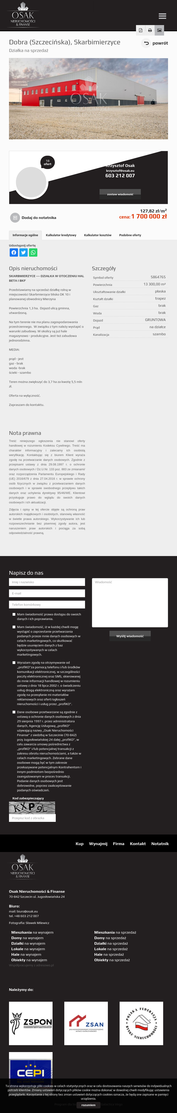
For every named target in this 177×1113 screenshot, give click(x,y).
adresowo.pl (45, 965)
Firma (118, 843)
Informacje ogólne (25, 235)
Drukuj (150, 30)
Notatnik (160, 843)
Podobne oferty (130, 235)
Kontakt (138, 843)
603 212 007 (120, 175)
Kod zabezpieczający (28, 798)
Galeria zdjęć (159, 30)
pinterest (129, 6)
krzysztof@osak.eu (120, 170)
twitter (100, 6)
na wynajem (32, 932)
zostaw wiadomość (120, 194)
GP (138, 6)
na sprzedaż (115, 932)
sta (148, 6)
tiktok (166, 6)
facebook (119, 6)
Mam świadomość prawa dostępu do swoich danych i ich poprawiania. (46, 616)
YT (110, 6)
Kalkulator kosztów (98, 235)
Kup (79, 843)
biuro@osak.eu (27, 911)
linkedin (157, 6)
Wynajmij (98, 843)
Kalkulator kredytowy (61, 235)
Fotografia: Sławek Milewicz (29, 923)
